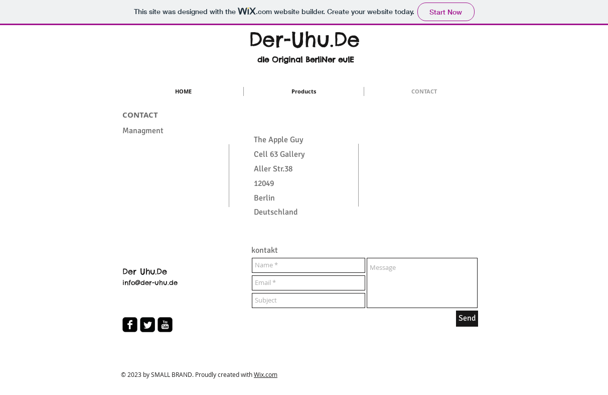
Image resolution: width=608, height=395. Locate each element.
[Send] (467, 319)
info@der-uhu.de (150, 282)
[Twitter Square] (147, 324)
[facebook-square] (129, 324)
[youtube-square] (165, 324)
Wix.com (265, 374)
